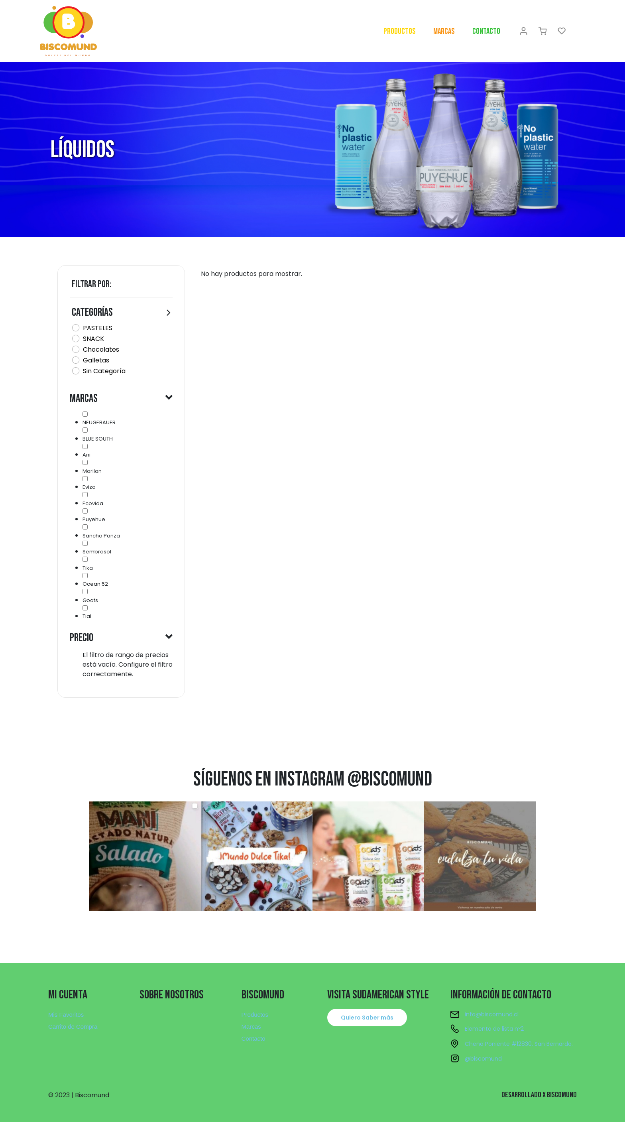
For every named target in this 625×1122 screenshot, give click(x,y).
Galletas (96, 360)
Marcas (444, 31)
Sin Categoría (104, 371)
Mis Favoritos (66, 1014)
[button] (367, 1017)
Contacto (486, 31)
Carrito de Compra (72, 1026)
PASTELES (97, 328)
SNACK (93, 338)
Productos (399, 31)
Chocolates (101, 349)
